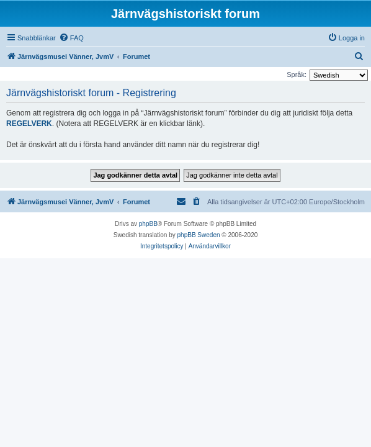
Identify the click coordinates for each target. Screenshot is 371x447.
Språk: (296, 74)
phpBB (148, 223)
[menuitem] (71, 37)
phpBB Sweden (198, 235)
